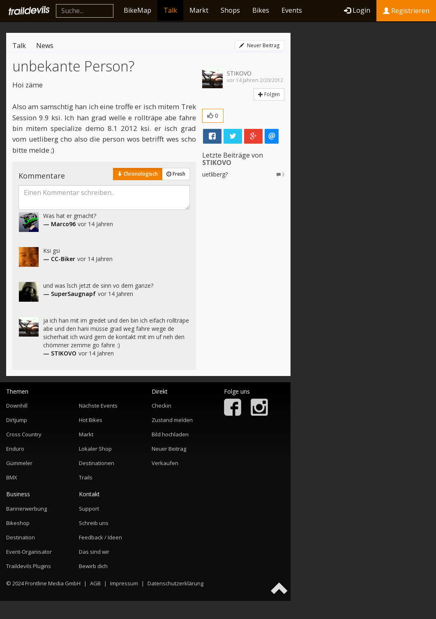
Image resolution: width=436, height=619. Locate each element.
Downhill (17, 405)
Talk (170, 10)
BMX (11, 477)
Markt (198, 10)
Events (291, 10)
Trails (85, 477)
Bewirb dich (93, 566)
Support (89, 508)
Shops (230, 10)
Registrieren (406, 10)
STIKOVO (239, 73)
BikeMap (137, 10)
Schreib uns (93, 523)
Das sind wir (94, 551)
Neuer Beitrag (259, 45)
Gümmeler (19, 463)
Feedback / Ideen (100, 537)
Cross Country (24, 434)
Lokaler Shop (95, 448)
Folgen (269, 94)
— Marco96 (59, 224)
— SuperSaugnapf (69, 294)
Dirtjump (16, 420)
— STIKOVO (59, 353)
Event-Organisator (29, 551)
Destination (20, 537)
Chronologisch (138, 173)
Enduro (15, 448)
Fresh (175, 173)
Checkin (161, 405)
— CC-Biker (59, 259)
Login (357, 10)
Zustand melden (172, 420)
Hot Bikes (90, 420)
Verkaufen (165, 463)
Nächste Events (98, 405)
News (44, 45)
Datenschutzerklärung (175, 583)
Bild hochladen (170, 434)
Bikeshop (18, 523)
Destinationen (96, 463)
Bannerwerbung (26, 508)
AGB (95, 583)
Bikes (260, 10)
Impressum (124, 583)
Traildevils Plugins (28, 566)
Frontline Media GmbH (53, 583)
